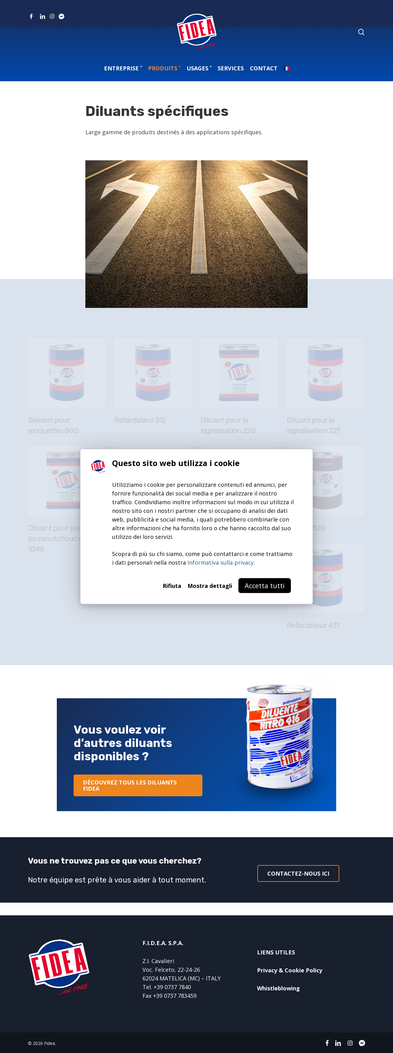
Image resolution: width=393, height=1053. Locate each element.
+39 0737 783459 (174, 995)
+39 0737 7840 (172, 987)
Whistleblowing (278, 988)
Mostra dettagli (209, 585)
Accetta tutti (265, 585)
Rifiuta (172, 585)
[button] (138, 785)
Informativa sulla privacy (220, 562)
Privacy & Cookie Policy (289, 970)
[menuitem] (286, 68)
